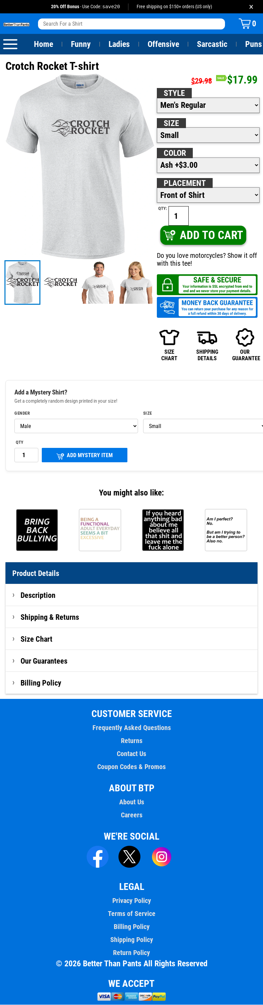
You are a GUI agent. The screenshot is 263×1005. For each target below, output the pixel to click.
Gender (22, 413)
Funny (80, 44)
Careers (131, 815)
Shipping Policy (131, 940)
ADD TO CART (202, 235)
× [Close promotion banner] (251, 6)
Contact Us (131, 754)
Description (38, 595)
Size (171, 123)
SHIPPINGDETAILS (207, 345)
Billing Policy (41, 683)
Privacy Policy (131, 901)
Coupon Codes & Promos (131, 767)
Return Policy (131, 953)
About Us (131, 802)
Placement (184, 183)
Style (174, 93)
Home (43, 44)
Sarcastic (212, 44)
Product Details (36, 573)
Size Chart (36, 639)
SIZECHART (169, 345)
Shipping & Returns (50, 617)
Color (175, 153)
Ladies (119, 44)
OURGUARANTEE (245, 345)
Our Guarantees (44, 661)
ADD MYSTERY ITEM (84, 456)
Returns (131, 741)
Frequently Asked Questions (131, 728)
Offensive (163, 44)
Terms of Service (131, 914)
